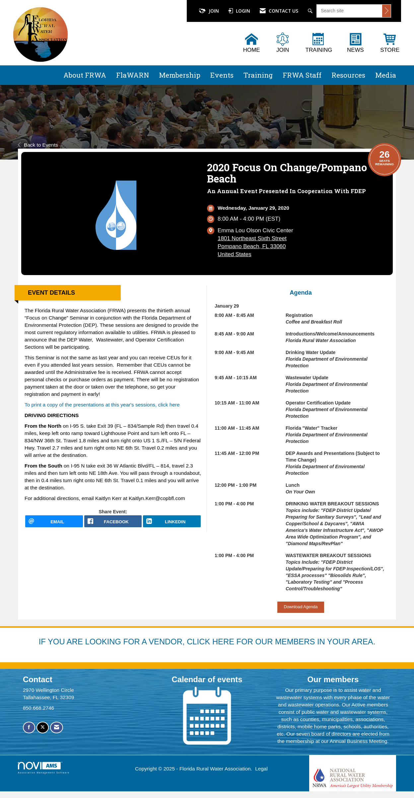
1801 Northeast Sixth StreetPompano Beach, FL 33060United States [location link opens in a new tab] (252, 246)
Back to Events (38, 145)
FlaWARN (132, 75)
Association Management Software (44, 767)
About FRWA (84, 75)
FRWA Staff (302, 75)
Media (385, 75)
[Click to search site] (386, 11)
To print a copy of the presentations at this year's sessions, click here (102, 404)
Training (258, 75)
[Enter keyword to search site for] (349, 11)
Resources (348, 75)
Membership (179, 75)
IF (43, 641)
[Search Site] (311, 11)
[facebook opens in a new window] (113, 524)
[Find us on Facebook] (29, 727)
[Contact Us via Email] (56, 727)
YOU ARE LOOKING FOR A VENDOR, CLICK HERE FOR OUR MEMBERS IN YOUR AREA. (211, 641)
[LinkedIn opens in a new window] (172, 524)
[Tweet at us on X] (42, 727)
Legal (261, 768)
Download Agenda (300, 607)
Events (222, 75)
